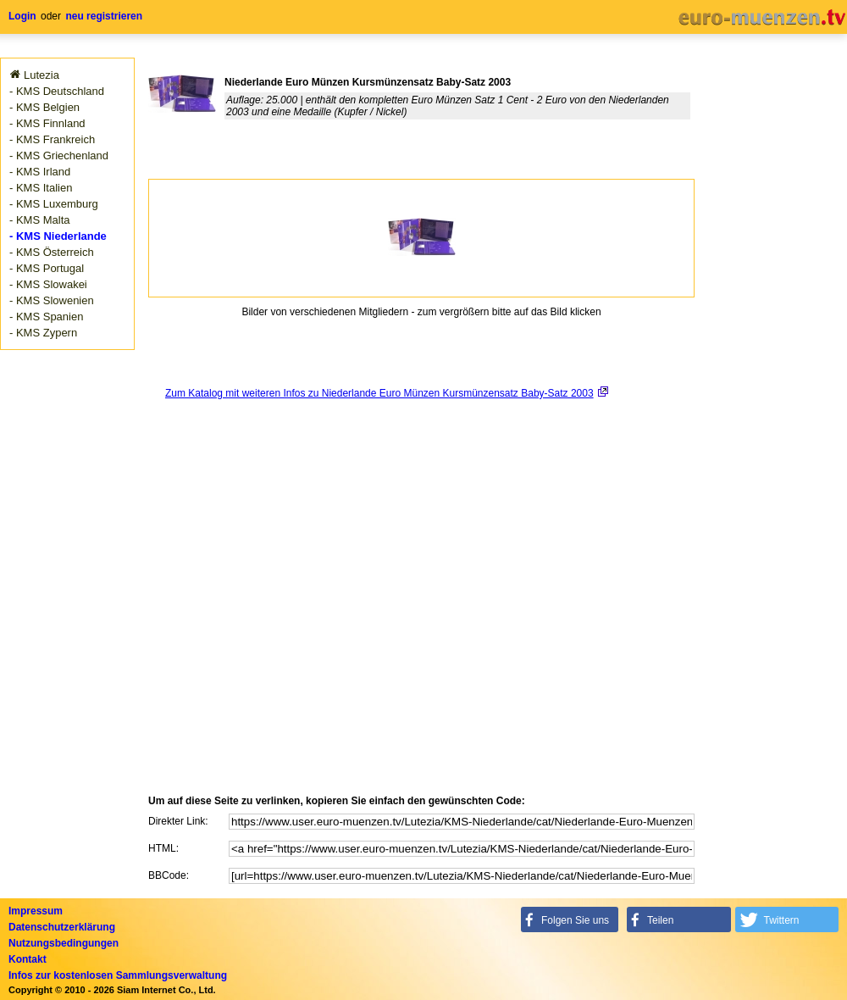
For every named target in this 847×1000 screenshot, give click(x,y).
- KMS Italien (40, 187)
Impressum (35, 911)
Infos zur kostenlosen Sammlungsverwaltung (117, 975)
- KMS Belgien (44, 107)
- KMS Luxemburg (53, 203)
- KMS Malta (39, 220)
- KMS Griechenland (58, 155)
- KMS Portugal (46, 268)
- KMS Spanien (46, 316)
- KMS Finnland (47, 123)
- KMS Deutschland (56, 91)
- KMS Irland (39, 171)
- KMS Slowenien (51, 300)
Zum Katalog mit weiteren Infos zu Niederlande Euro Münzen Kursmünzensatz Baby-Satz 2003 (379, 393)
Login (22, 16)
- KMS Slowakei (48, 284)
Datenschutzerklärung (61, 927)
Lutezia (41, 75)
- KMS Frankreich (52, 139)
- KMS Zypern (43, 332)
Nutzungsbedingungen (63, 943)
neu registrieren (103, 16)
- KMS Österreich (51, 252)
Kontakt (27, 959)
